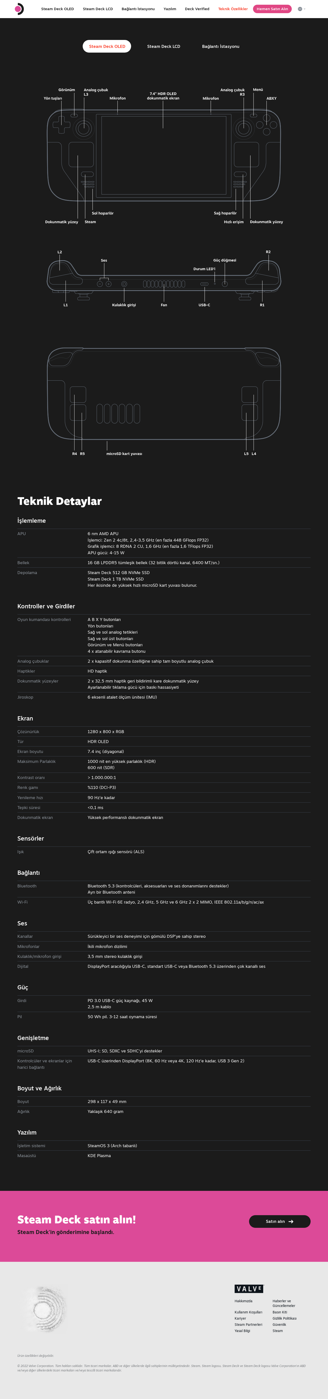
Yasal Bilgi (242, 1331)
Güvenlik (279, 1325)
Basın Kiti (280, 1312)
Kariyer (240, 1318)
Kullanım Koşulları (248, 1312)
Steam (278, 1331)
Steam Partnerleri (248, 1325)
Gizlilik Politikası (284, 1318)
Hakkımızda (244, 1301)
